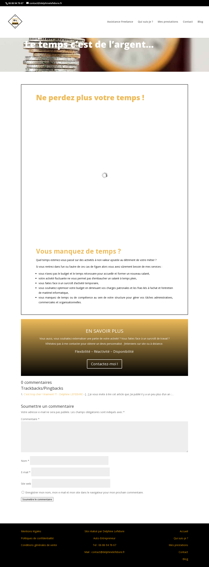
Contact (188, 21)
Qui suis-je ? (145, 21)
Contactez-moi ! (104, 363)
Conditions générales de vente (39, 545)
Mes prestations (168, 21)
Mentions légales (31, 531)
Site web (26, 483)
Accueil (184, 531)
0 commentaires (50, 57)
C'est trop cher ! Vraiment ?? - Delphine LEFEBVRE (53, 394)
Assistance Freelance (120, 21)
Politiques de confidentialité (37, 538)
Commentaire (30, 419)
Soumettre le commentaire (37, 499)
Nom (25, 461)
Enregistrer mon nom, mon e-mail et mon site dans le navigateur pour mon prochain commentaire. (84, 492)
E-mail (26, 472)
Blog (200, 21)
